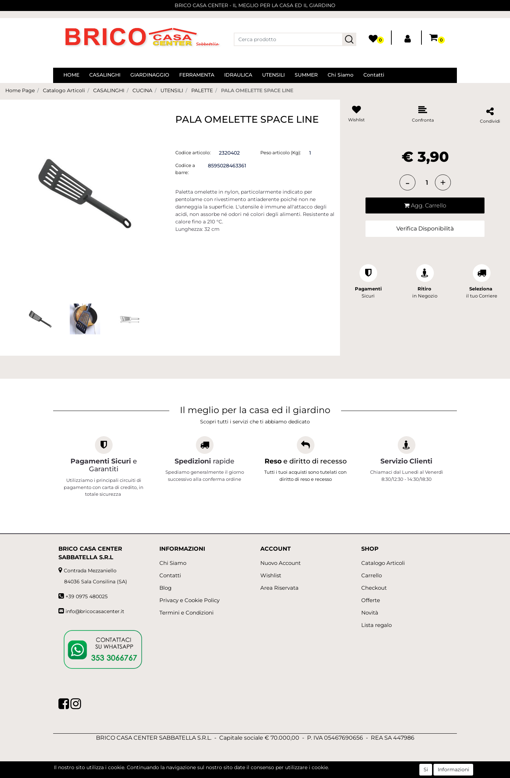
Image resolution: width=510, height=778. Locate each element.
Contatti (373, 75)
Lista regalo (376, 625)
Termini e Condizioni (186, 612)
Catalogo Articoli (64, 90)
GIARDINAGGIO (149, 75)
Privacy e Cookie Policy (189, 600)
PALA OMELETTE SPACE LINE (257, 90)
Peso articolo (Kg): (280, 152)
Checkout (374, 587)
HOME (71, 75)
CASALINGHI (104, 75)
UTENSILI (273, 75)
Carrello (371, 575)
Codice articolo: (193, 152)
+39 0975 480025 (87, 596)
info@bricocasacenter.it (95, 611)
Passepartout (270, 774)
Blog (165, 587)
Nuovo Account (280, 563)
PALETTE (202, 90)
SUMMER (306, 75)
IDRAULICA (238, 75)
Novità (369, 612)
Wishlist (270, 575)
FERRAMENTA (196, 75)
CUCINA (142, 90)
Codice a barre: (185, 168)
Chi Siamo (340, 75)
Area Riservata (279, 587)
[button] (349, 39)
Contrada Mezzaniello (90, 570)
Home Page (20, 90)
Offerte (370, 600)
